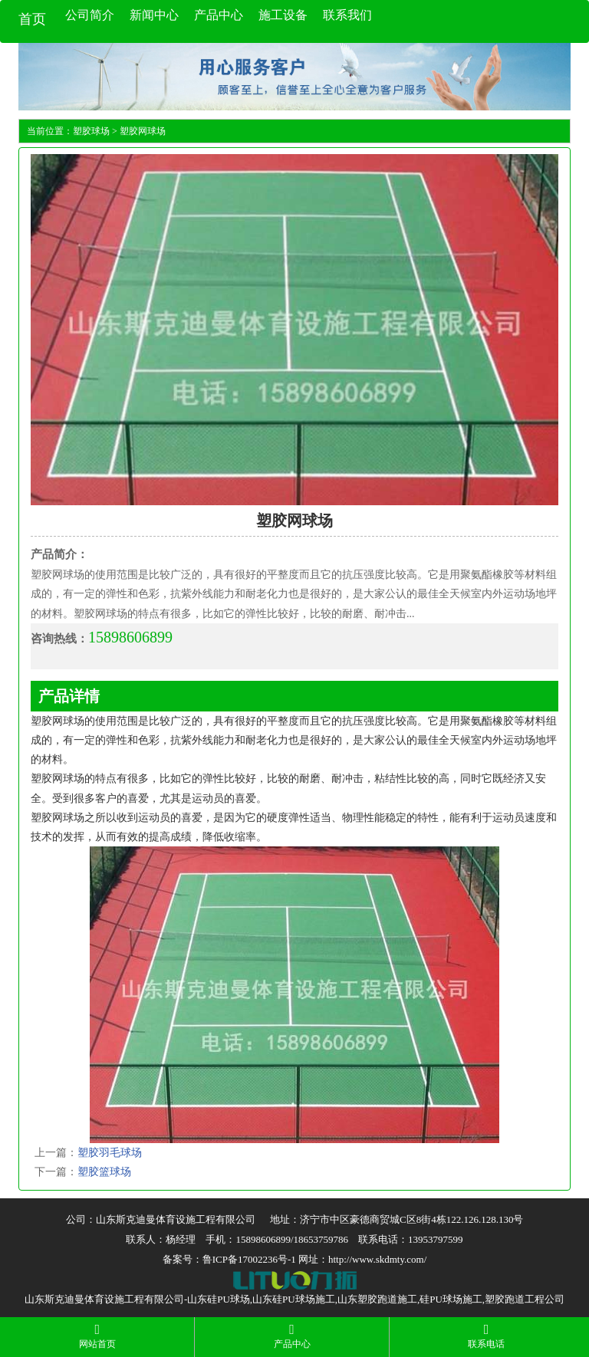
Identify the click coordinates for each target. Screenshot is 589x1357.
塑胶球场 (91, 131)
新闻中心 (154, 14)
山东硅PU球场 (218, 1299)
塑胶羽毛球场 (109, 1152)
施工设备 (283, 14)
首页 (32, 19)
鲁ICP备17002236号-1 (249, 1259)
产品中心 (218, 14)
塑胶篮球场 (104, 1172)
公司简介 (89, 14)
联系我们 (347, 14)
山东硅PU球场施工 (293, 1299)
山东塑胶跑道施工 (377, 1299)
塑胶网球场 (143, 131)
